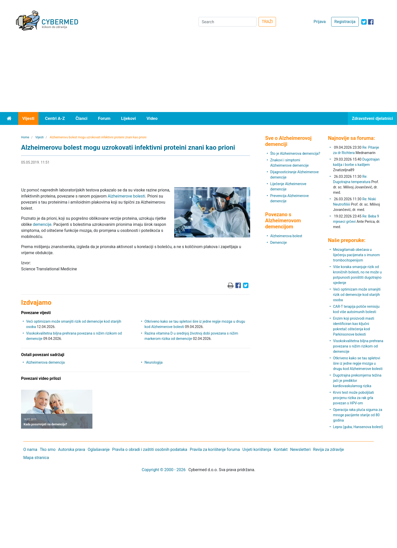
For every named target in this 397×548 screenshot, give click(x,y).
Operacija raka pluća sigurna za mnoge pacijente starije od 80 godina (357, 415)
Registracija (344, 21)
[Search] (227, 22)
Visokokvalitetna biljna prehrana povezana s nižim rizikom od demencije (358, 346)
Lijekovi (128, 118)
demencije (42, 224)
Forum (104, 118)
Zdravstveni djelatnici (372, 118)
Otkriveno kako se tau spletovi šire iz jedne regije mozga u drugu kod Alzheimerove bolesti (358, 363)
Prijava (319, 21)
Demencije (278, 242)
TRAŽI (267, 21)
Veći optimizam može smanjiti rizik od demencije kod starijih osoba (357, 294)
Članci (81, 118)
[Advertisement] (198, 74)
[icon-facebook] (371, 22)
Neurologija (154, 362)
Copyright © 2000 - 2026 (164, 469)
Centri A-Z (55, 118)
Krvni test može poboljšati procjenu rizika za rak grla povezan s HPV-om (353, 397)
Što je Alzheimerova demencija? (295, 153)
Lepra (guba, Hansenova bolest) (358, 427)
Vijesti (28, 118)
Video (152, 118)
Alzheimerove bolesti (126, 196)
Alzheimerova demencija (45, 362)
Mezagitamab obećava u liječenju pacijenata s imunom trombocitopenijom (356, 255)
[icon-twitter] (364, 22)
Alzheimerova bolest (286, 236)
